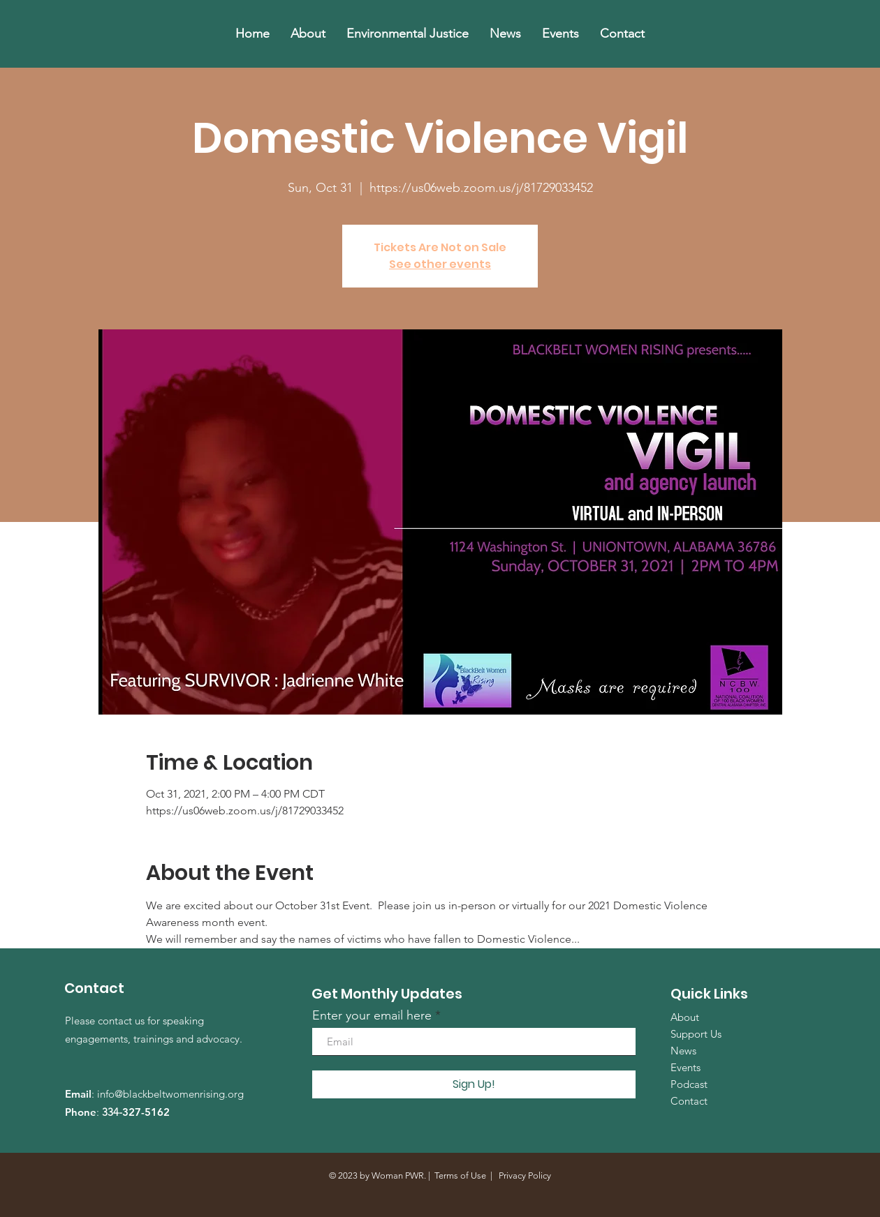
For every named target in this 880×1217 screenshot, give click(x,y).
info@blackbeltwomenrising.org (170, 1093)
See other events (440, 264)
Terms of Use (460, 1175)
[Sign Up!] (474, 1084)
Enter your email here (372, 1015)
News (683, 1050)
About (684, 1017)
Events (685, 1067)
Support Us (695, 1033)
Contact (688, 1100)
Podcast (688, 1084)
